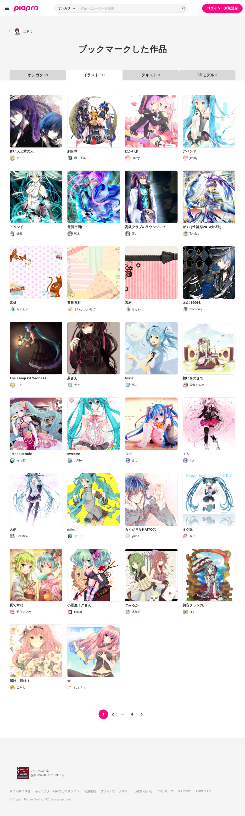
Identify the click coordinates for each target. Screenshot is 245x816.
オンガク (38, 75)
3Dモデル (207, 75)
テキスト (150, 75)
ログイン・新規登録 (222, 8)
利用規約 (90, 791)
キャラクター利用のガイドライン (57, 791)
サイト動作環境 (20, 791)
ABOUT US (203, 791)
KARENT (184, 791)
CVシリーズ (166, 791)
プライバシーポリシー (115, 791)
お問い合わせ (144, 791)
